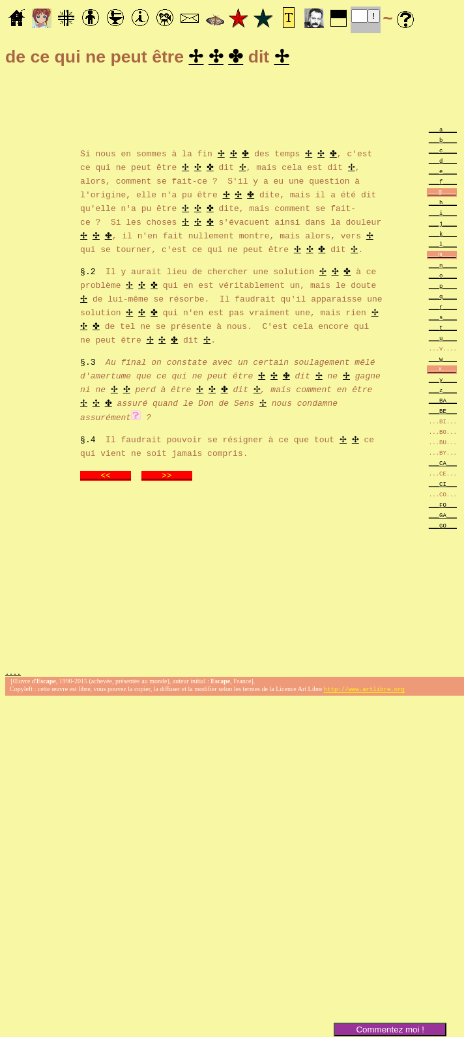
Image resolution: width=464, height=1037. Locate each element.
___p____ (443, 287)
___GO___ (443, 527)
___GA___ (443, 517)
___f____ (443, 183)
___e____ (443, 173)
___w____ (443, 360)
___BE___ (443, 412)
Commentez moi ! (390, 1029)
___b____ (443, 141)
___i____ (443, 214)
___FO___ (443, 506)
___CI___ (443, 485)
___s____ (443, 319)
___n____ (443, 267)
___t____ (443, 329)
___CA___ (443, 465)
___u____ (443, 339)
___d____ (443, 162)
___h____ (443, 204)
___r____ (443, 308)
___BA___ (443, 402)
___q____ (443, 298)
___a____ (443, 131)
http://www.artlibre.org (364, 692)
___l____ (443, 246)
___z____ (443, 392)
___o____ (443, 277)
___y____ (443, 381)
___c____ (443, 152)
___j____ (443, 225)
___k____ (443, 235)
